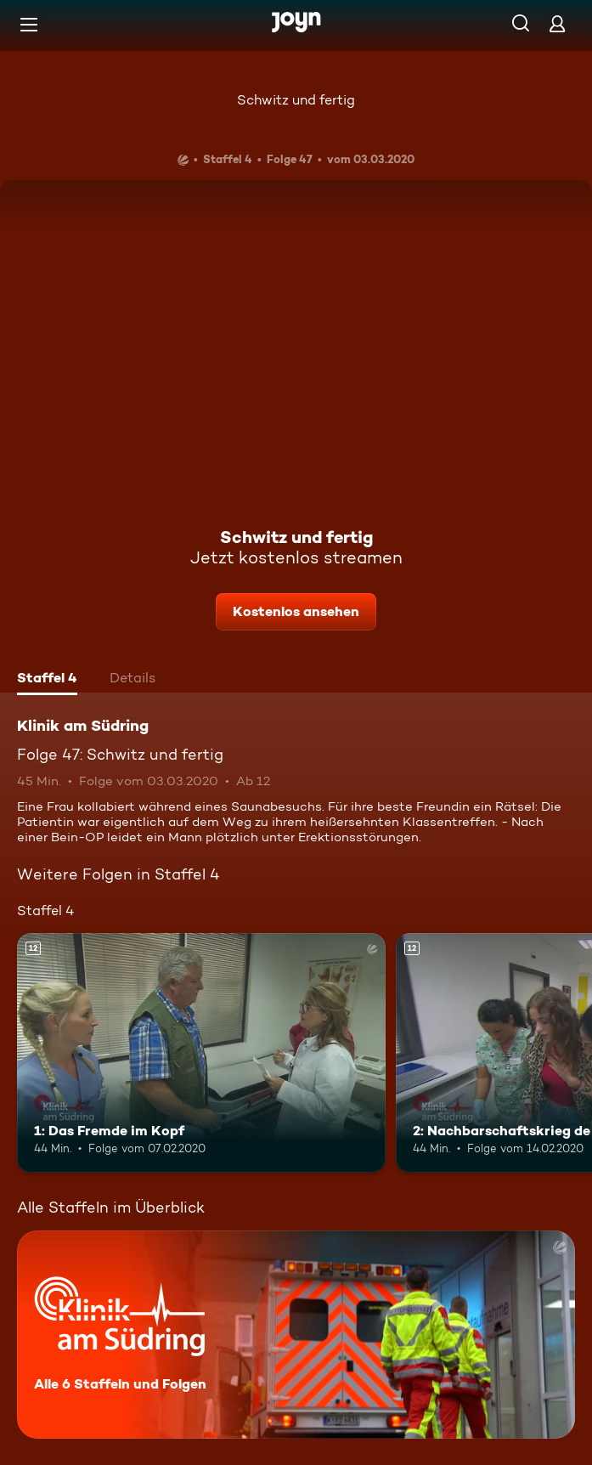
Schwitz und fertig (296, 100)
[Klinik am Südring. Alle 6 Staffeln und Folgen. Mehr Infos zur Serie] (296, 1334)
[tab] (47, 680)
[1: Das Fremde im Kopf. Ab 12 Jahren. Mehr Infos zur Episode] (201, 1053)
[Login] (557, 23)
